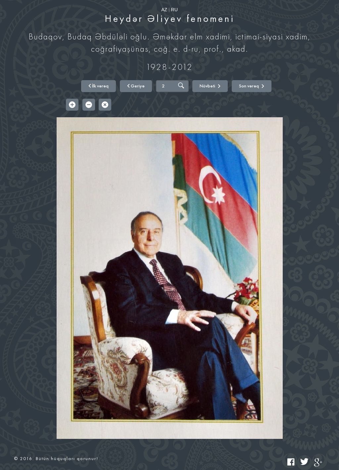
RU (174, 9)
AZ (164, 9)
